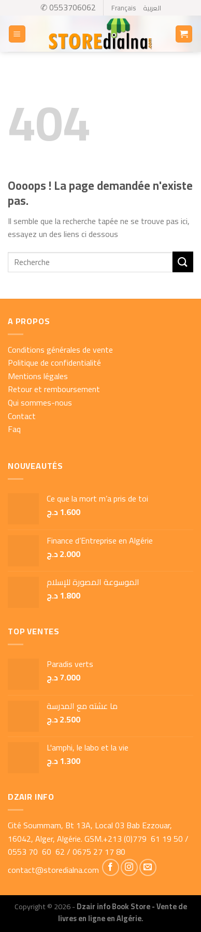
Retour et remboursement (54, 389)
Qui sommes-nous (40, 402)
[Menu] (17, 34)
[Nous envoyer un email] (147, 867)
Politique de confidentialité (54, 362)
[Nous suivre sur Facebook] (110, 867)
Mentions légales (38, 376)
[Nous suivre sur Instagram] (129, 867)
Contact (22, 416)
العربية (152, 8)
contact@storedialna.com (53, 870)
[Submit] (183, 262)
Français (123, 8)
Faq (14, 429)
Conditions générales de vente (60, 349)
